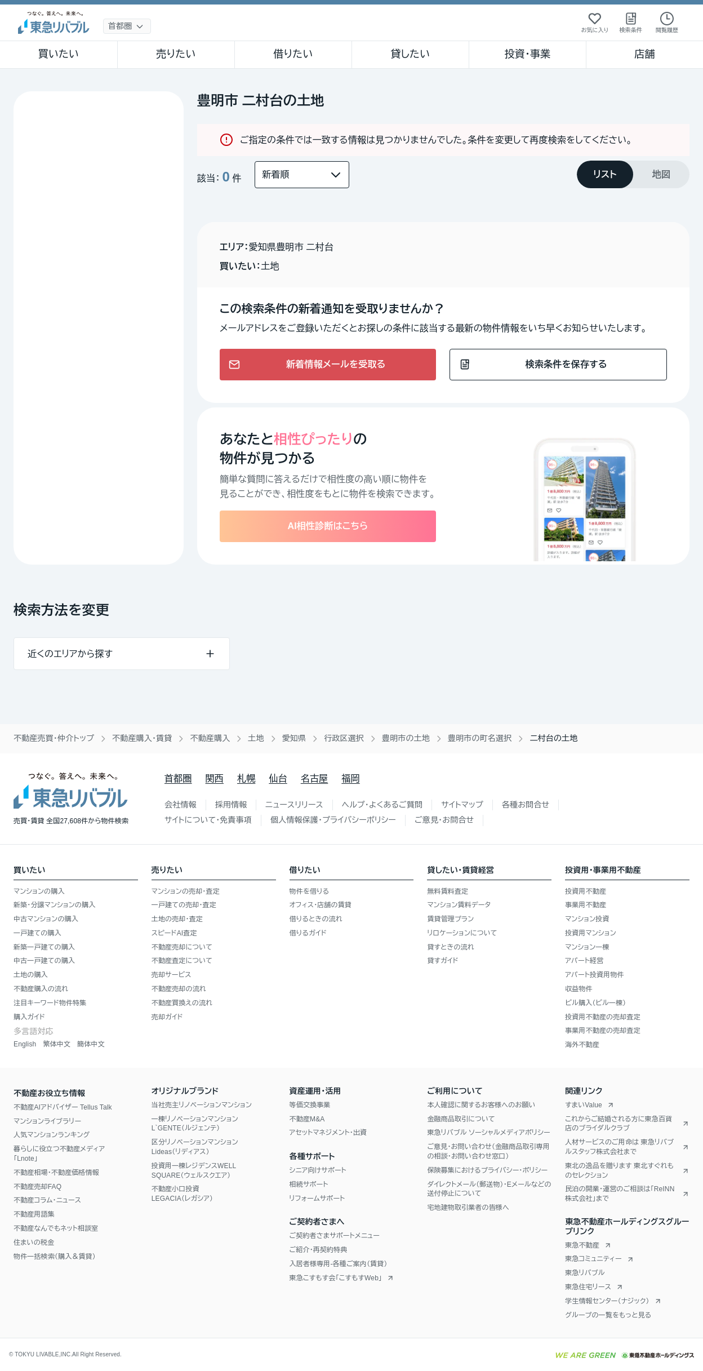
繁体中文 (56, 1044)
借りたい (293, 54)
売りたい (175, 54)
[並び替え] (302, 174)
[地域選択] (127, 26)
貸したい (410, 54)
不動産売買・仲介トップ (54, 738)
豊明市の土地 (406, 738)
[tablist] (633, 174)
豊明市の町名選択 (479, 738)
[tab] (605, 174)
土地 (256, 738)
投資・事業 (527, 54)
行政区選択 (344, 738)
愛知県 (294, 738)
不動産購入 (210, 738)
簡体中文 (91, 1044)
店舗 (644, 54)
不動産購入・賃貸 (142, 738)
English (25, 1044)
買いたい (58, 54)
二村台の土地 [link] (553, 738)
